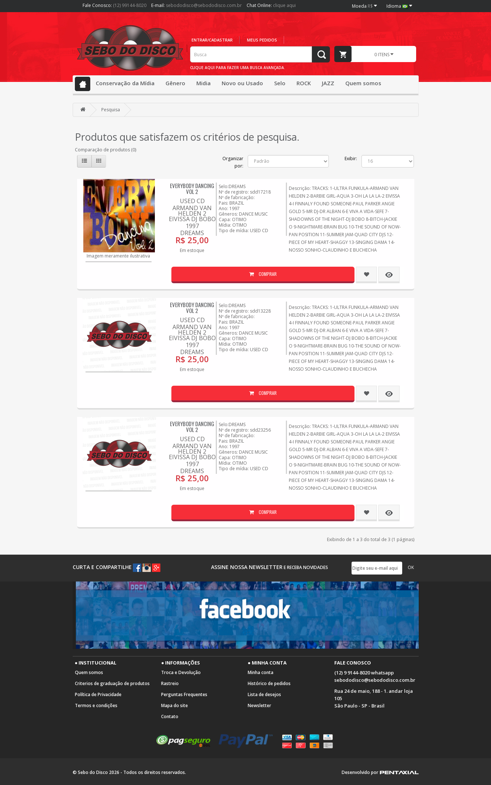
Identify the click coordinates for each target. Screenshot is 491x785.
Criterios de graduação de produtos (112, 683)
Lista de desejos (264, 694)
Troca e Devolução (181, 672)
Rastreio (170, 683)
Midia (203, 83)
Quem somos (363, 83)
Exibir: (351, 158)
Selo (279, 83)
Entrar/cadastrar (212, 40)
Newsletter (259, 705)
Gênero (175, 83)
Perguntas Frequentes (184, 694)
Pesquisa (110, 110)
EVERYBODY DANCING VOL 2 (192, 188)
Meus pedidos (262, 40)
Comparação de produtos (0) (105, 150)
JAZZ (328, 83)
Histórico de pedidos (269, 683)
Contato (169, 716)
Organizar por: (232, 162)
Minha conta (260, 672)
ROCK (304, 83)
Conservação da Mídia (125, 83)
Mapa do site (174, 705)
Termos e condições (96, 705)
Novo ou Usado (242, 83)
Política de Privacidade (98, 694)
